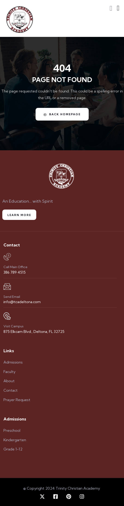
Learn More (19, 215)
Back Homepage (62, 114)
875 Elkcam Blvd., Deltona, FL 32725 (33, 331)
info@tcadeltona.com (22, 301)
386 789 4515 (14, 272)
